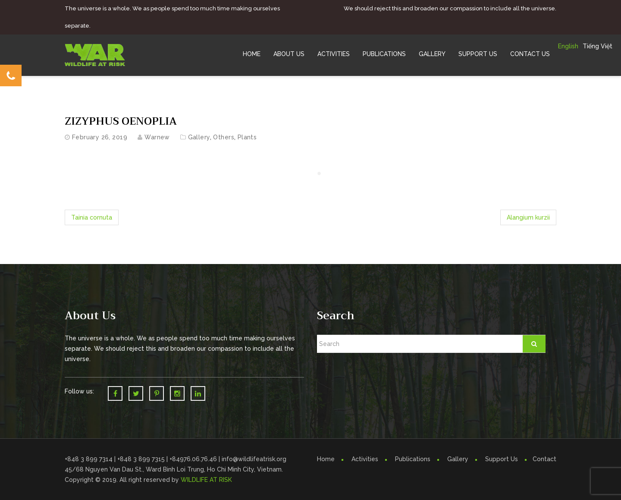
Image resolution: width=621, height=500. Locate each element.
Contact (544, 459)
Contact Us (530, 53)
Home (251, 53)
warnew (157, 137)
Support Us (477, 53)
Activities (333, 53)
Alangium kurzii (528, 217)
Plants (247, 137)
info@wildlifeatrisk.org (254, 459)
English (568, 46)
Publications (384, 53)
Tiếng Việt (597, 46)
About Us (288, 53)
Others (223, 137)
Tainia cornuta (91, 217)
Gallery (432, 53)
